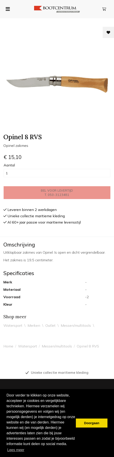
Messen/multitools (76, 325)
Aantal (9, 165)
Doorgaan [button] (91, 423)
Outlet (50, 325)
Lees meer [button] (15, 450)
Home (8, 346)
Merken (34, 325)
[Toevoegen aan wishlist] (108, 32)
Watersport (12, 325)
